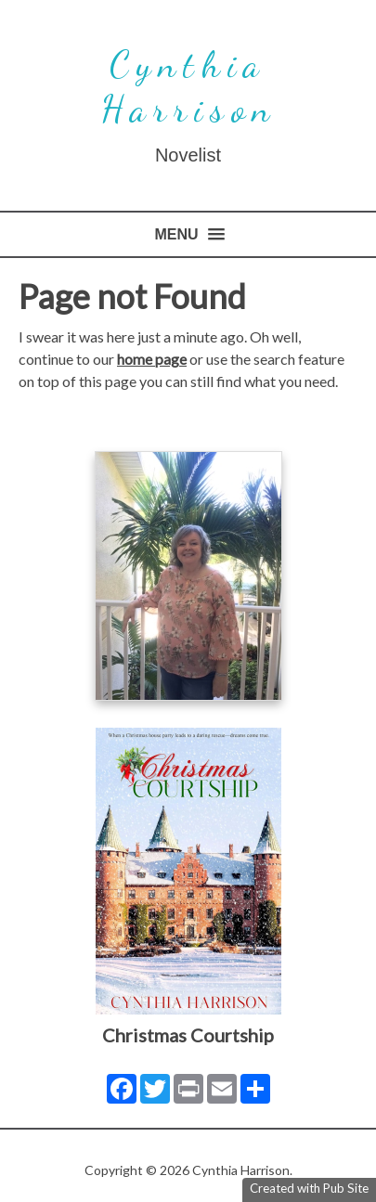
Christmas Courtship (188, 1035)
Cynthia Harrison (188, 86)
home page (152, 359)
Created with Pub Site (309, 1188)
